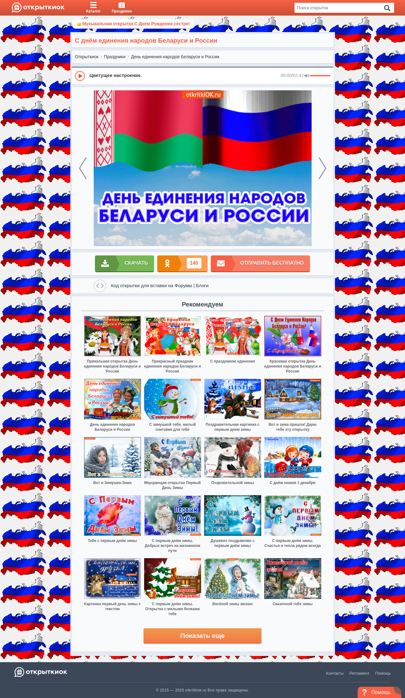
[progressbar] (320, 76)
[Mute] (307, 76)
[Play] (80, 76)
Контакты (335, 673)
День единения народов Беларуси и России (175, 56)
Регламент (360, 673)
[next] (322, 168)
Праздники (114, 56)
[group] (202, 75)
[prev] (82, 168)
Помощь (383, 673)
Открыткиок (87, 56)
